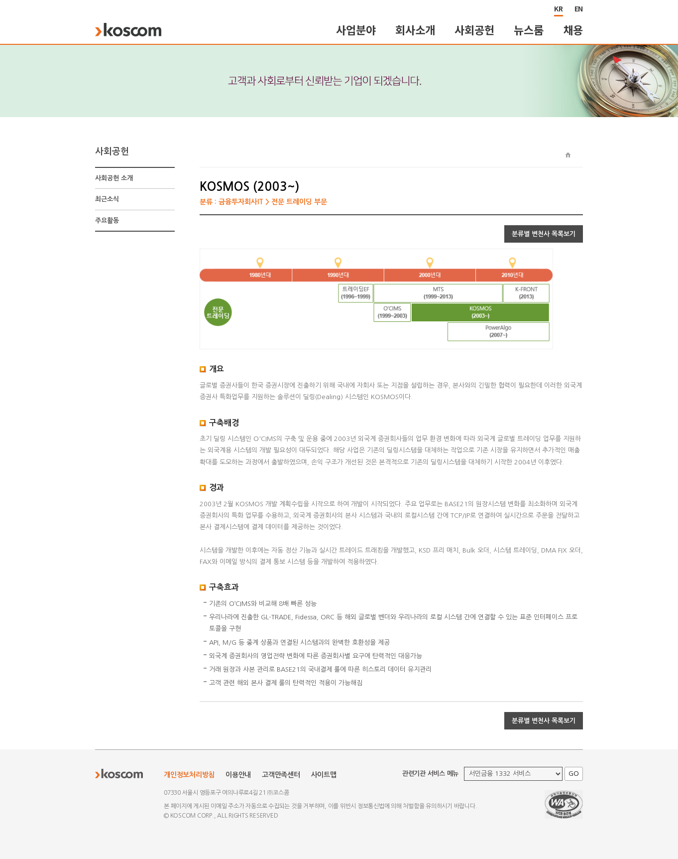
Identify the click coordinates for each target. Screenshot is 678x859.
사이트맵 (324, 774)
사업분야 (355, 29)
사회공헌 (474, 29)
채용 (573, 29)
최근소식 (107, 199)
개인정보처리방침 (189, 774)
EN (578, 8)
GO (573, 773)
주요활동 (107, 220)
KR (558, 8)
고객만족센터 (281, 774)
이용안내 (238, 774)
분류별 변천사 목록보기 (543, 234)
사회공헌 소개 (114, 178)
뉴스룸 (528, 29)
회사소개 (415, 29)
